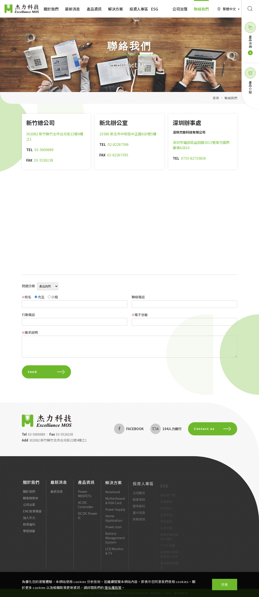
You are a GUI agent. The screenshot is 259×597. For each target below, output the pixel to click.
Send (46, 372)
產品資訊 (94, 9)
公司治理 (180, 9)
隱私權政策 (113, 587)
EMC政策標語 (32, 513)
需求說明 (30, 332)
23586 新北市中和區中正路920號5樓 (127, 133)
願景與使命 (30, 500)
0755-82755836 (193, 158)
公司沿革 (29, 506)
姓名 (26, 297)
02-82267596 (118, 144)
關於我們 (51, 9)
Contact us (214, 429)
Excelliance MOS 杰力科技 (21, 9)
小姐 (53, 297)
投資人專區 (139, 9)
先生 (40, 297)
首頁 (216, 97)
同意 (224, 584)
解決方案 (115, 9)
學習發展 (29, 532)
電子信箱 (140, 314)
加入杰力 (29, 519)
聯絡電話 (138, 297)
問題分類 (28, 286)
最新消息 (72, 9)
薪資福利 (29, 526)
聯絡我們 (201, 9)
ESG (154, 9)
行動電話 (28, 314)
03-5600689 (44, 149)
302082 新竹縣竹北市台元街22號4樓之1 (56, 440)
